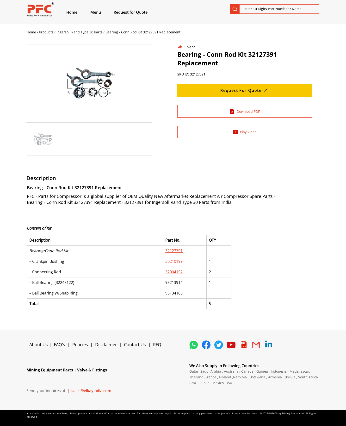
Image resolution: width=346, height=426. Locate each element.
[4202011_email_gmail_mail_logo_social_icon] (256, 344)
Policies (80, 344)
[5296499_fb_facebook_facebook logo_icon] (206, 344)
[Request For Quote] (244, 90)
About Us (39, 344)
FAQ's (59, 344)
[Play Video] (244, 132)
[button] (101, 12)
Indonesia (279, 371)
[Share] (189, 47)
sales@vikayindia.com (91, 390)
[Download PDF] (244, 111)
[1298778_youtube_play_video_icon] (231, 344)
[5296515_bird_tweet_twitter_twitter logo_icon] (218, 344)
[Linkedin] (268, 344)
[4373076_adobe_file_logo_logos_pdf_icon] (243, 344)
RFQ (157, 344)
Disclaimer (107, 344)
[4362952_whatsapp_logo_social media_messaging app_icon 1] (193, 344)
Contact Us (135, 344)
